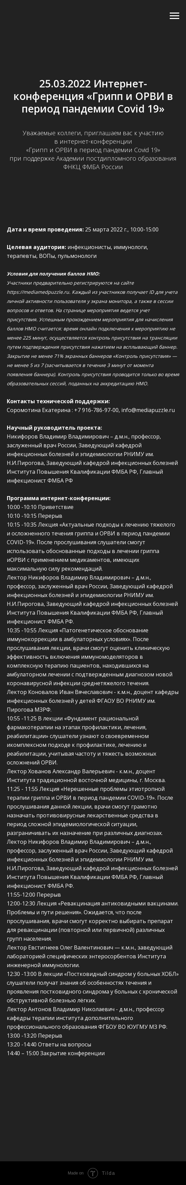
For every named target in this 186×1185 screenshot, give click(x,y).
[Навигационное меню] (174, 16)
